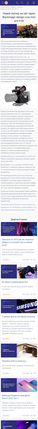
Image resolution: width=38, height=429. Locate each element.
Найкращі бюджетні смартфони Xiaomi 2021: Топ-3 (16, 397)
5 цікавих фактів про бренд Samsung (18, 316)
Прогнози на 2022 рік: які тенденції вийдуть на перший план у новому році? (18, 242)
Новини (13, 7)
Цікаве (19, 7)
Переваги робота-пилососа (14, 361)
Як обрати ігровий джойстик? (15, 282)
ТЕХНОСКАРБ (5, 7)
